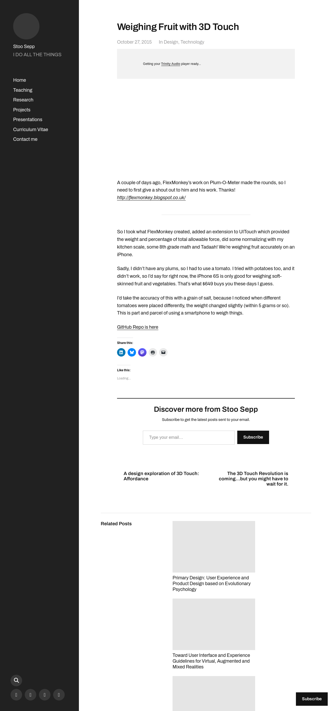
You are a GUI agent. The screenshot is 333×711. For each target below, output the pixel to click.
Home (19, 80)
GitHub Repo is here (138, 327)
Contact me (25, 139)
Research (23, 99)
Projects (22, 109)
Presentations (27, 119)
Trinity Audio (170, 64)
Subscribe (253, 437)
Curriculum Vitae (30, 129)
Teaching (22, 90)
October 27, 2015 (135, 42)
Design (172, 42)
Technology (194, 42)
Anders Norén (282, 688)
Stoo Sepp (24, 46)
